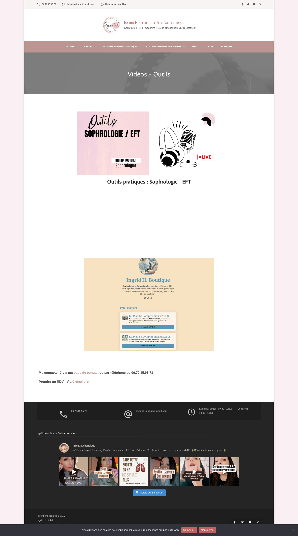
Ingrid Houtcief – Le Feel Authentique (154, 22)
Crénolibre (81, 382)
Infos (194, 46)
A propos (89, 46)
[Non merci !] (293, 530)
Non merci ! (207, 530)
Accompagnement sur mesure (164, 46)
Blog (210, 46)
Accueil (70, 46)
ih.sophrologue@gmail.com (80, 4)
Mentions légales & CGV (52, 515)
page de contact (86, 373)
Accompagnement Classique (120, 46)
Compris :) (189, 530)
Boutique (226, 46)
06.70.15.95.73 (49, 4)
